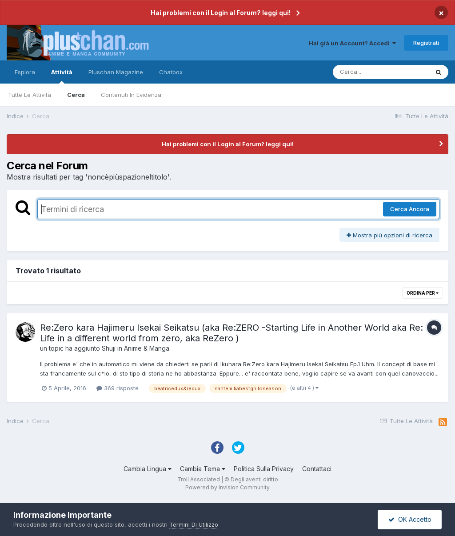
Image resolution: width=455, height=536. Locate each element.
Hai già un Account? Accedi (352, 43)
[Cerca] (381, 72)
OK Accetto (409, 519)
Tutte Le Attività (29, 94)
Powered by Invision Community (227, 487)
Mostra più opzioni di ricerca (389, 235)
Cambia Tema (202, 468)
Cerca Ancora (409, 208)
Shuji (109, 348)
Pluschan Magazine (115, 72)
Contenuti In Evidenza (131, 94)
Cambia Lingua (148, 468)
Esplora (25, 72)
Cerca (76, 94)
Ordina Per (423, 293)
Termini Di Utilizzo (193, 524)
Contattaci (316, 468)
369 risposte (117, 388)
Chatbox (171, 72)
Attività (61, 76)
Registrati (426, 42)
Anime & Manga (146, 348)
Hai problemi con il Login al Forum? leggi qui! (221, 12)
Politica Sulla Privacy (264, 468)
